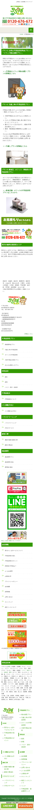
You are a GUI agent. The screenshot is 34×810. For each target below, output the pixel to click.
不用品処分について (10, 399)
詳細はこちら (28, 334)
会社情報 (23, 1)
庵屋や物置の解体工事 (11, 440)
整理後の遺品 (9, 467)
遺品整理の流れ (9, 462)
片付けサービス (9, 428)
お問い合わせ (9, 597)
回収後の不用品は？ (10, 566)
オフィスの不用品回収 (11, 355)
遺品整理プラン (9, 457)
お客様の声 (8, 576)
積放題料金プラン (10, 344)
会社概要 (7, 586)
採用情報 (7, 591)
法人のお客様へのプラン (12, 365)
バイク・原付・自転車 (11, 387)
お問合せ (18, 1)
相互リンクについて (10, 607)
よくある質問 (9, 571)
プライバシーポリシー (11, 581)
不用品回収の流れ (10, 555)
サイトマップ (29, 1)
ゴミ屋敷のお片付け (10, 411)
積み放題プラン (26, 714)
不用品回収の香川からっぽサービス (18, 798)
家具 (6, 377)
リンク (23, 786)
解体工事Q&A (9, 445)
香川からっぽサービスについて (14, 550)
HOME (21, 34)
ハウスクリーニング (10, 423)
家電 (6, 382)
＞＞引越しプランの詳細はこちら (15, 146)
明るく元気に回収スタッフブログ (10, 540)
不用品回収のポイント (11, 561)
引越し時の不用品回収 (11, 349)
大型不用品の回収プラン (12, 360)
